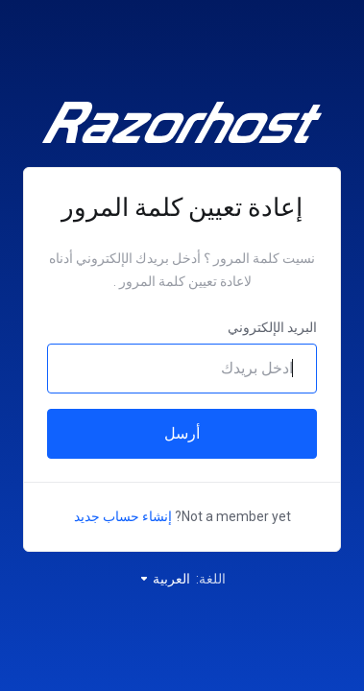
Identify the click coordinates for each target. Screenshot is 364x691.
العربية (164, 578)
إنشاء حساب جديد (123, 516)
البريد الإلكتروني (272, 327)
